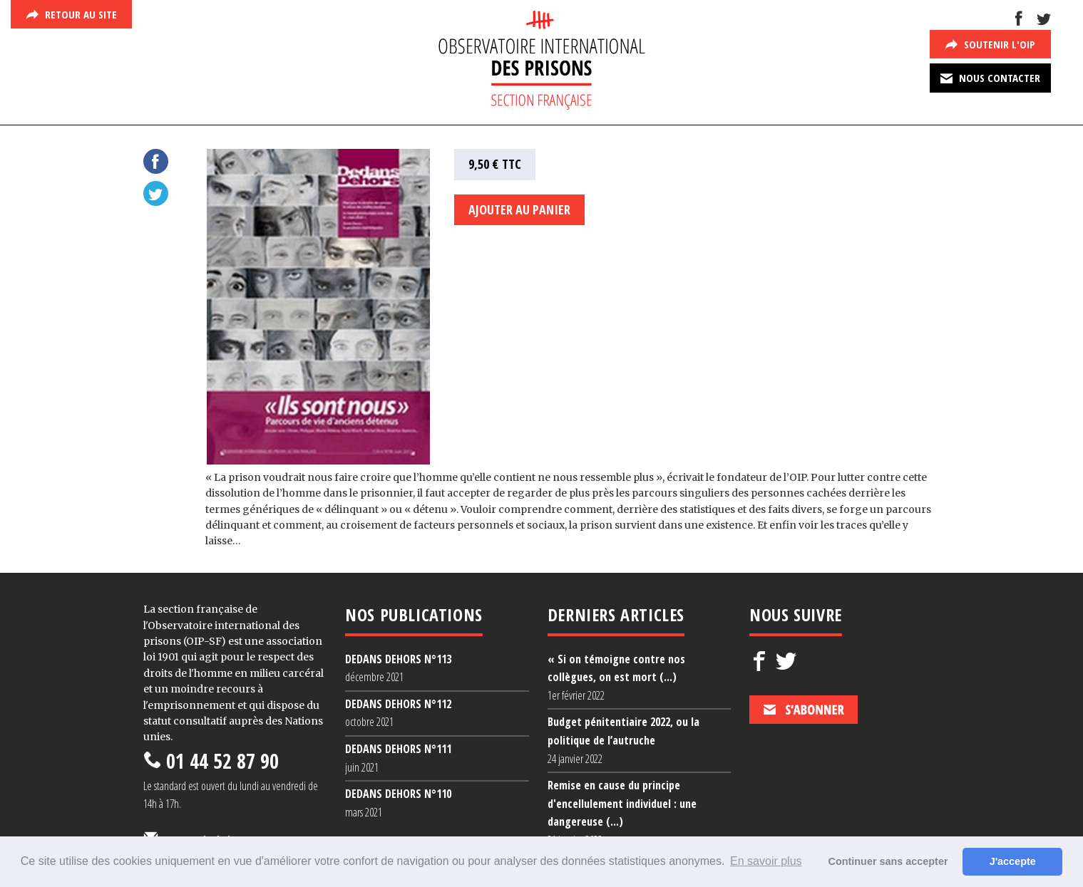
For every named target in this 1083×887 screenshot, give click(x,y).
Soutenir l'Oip (990, 44)
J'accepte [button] (1013, 861)
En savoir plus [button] (766, 861)
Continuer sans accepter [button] (888, 861)
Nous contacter (990, 78)
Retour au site (71, 14)
